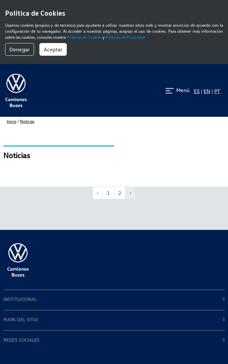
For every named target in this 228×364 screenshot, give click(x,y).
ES (197, 91)
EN (207, 91)
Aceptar (53, 49)
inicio (11, 121)
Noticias (27, 121)
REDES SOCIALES (21, 340)
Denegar (19, 49)
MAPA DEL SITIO (20, 319)
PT (217, 91)
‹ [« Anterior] (97, 193)
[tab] (114, 300)
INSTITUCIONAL (20, 299)
